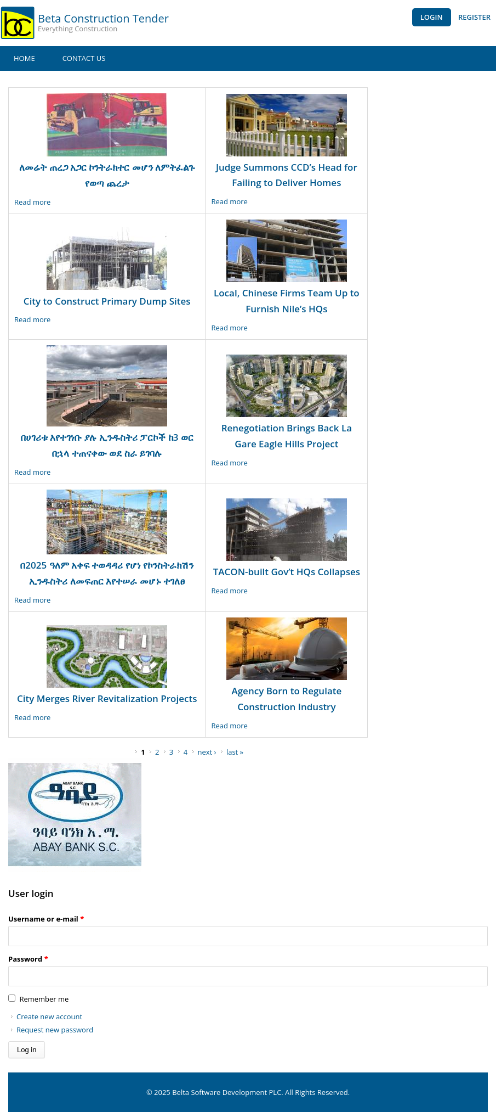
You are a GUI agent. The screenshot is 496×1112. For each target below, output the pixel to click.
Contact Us (84, 58)
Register (474, 17)
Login (431, 17)
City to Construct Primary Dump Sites (107, 301)
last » (234, 752)
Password (28, 959)
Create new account (49, 1016)
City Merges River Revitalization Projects (107, 698)
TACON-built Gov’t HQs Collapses (286, 571)
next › (207, 752)
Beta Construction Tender (103, 18)
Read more (32, 202)
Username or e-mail (46, 919)
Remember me (44, 999)
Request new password (54, 1030)
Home (24, 58)
